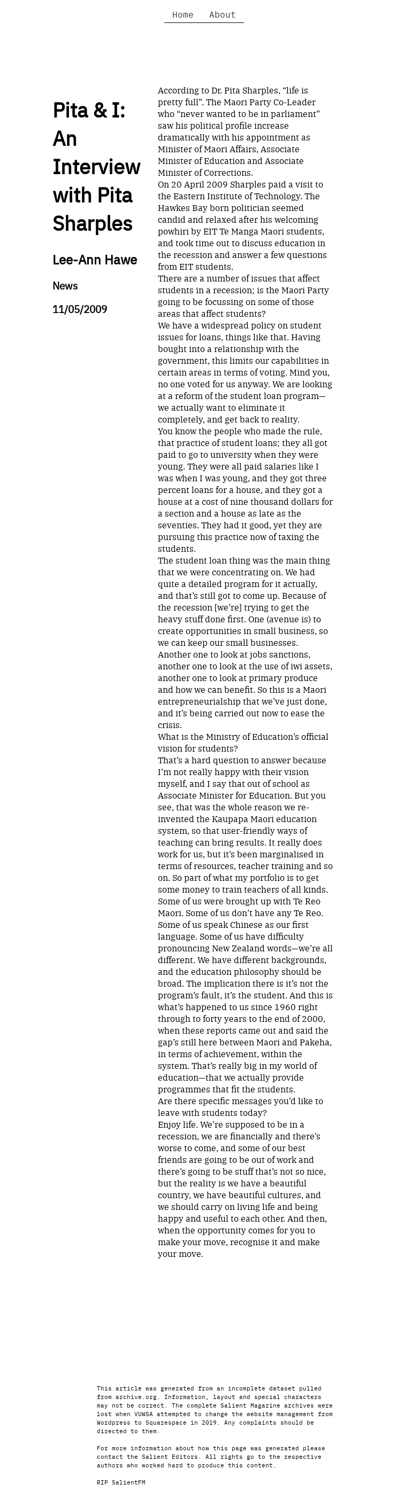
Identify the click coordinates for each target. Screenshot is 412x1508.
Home (183, 14)
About (222, 14)
